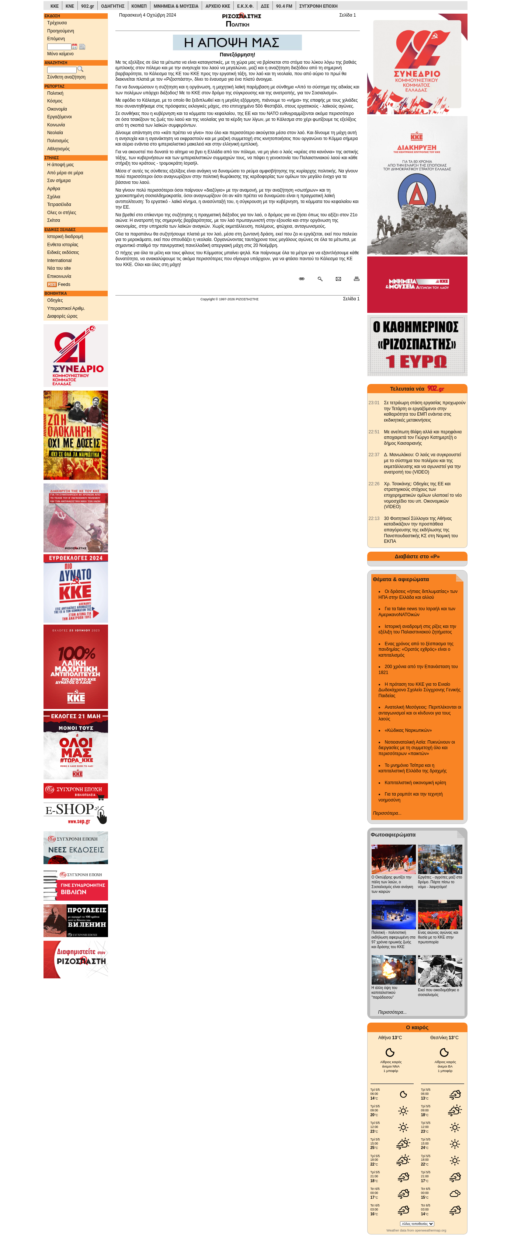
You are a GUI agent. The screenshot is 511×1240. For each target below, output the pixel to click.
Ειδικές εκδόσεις (63, 252)
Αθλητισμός (58, 148)
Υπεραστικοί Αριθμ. (66, 308)
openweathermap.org (430, 1230)
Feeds (58, 284)
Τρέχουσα (57, 22)
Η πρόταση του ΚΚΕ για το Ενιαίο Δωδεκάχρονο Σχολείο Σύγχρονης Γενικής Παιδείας (420, 690)
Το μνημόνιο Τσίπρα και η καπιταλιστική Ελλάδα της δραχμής (413, 768)
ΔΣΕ (265, 6)
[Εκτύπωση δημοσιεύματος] (353, 279)
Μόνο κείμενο (60, 53)
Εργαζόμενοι (59, 116)
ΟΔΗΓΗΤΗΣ (112, 6)
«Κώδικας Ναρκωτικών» (408, 730)
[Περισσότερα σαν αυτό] (320, 279)
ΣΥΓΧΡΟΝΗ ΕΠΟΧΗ (318, 6)
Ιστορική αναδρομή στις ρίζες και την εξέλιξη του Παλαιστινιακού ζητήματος (417, 629)
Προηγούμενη (60, 31)
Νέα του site (59, 268)
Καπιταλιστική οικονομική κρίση (415, 782)
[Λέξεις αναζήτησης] (62, 70)
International (59, 260)
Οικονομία (57, 109)
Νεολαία (55, 132)
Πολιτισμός (58, 140)
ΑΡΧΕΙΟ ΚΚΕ (217, 6)
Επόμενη (56, 38)
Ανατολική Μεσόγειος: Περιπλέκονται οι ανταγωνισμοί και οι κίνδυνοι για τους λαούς (420, 713)
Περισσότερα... (387, 813)
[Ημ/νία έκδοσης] (59, 46)
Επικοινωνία (59, 276)
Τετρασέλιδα (59, 204)
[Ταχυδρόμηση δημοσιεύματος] (338, 279)
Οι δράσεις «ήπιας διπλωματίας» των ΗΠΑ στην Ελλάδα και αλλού (418, 594)
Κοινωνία (56, 125)
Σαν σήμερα (59, 180)
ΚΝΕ (70, 6)
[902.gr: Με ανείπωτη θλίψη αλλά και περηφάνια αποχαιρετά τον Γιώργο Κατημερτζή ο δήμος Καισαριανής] (374, 431)
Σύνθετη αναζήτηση (66, 77)
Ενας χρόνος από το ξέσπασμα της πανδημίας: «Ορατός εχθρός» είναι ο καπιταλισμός (416, 649)
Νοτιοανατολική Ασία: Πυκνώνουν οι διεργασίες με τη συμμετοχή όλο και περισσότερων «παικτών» (417, 748)
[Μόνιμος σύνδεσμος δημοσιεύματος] (305, 279)
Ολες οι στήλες (61, 212)
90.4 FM (284, 6)
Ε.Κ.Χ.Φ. (245, 6)
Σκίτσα (53, 220)
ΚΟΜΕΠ (139, 6)
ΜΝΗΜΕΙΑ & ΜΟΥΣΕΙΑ (176, 6)
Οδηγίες (55, 300)
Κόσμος (54, 101)
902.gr (87, 6)
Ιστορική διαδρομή (65, 236)
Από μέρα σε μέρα (65, 172)
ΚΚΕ (55, 6)
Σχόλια (53, 196)
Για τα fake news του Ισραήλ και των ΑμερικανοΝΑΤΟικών (417, 611)
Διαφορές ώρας (62, 316)
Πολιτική (55, 93)
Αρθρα (53, 188)
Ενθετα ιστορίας (62, 244)
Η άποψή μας (60, 164)
